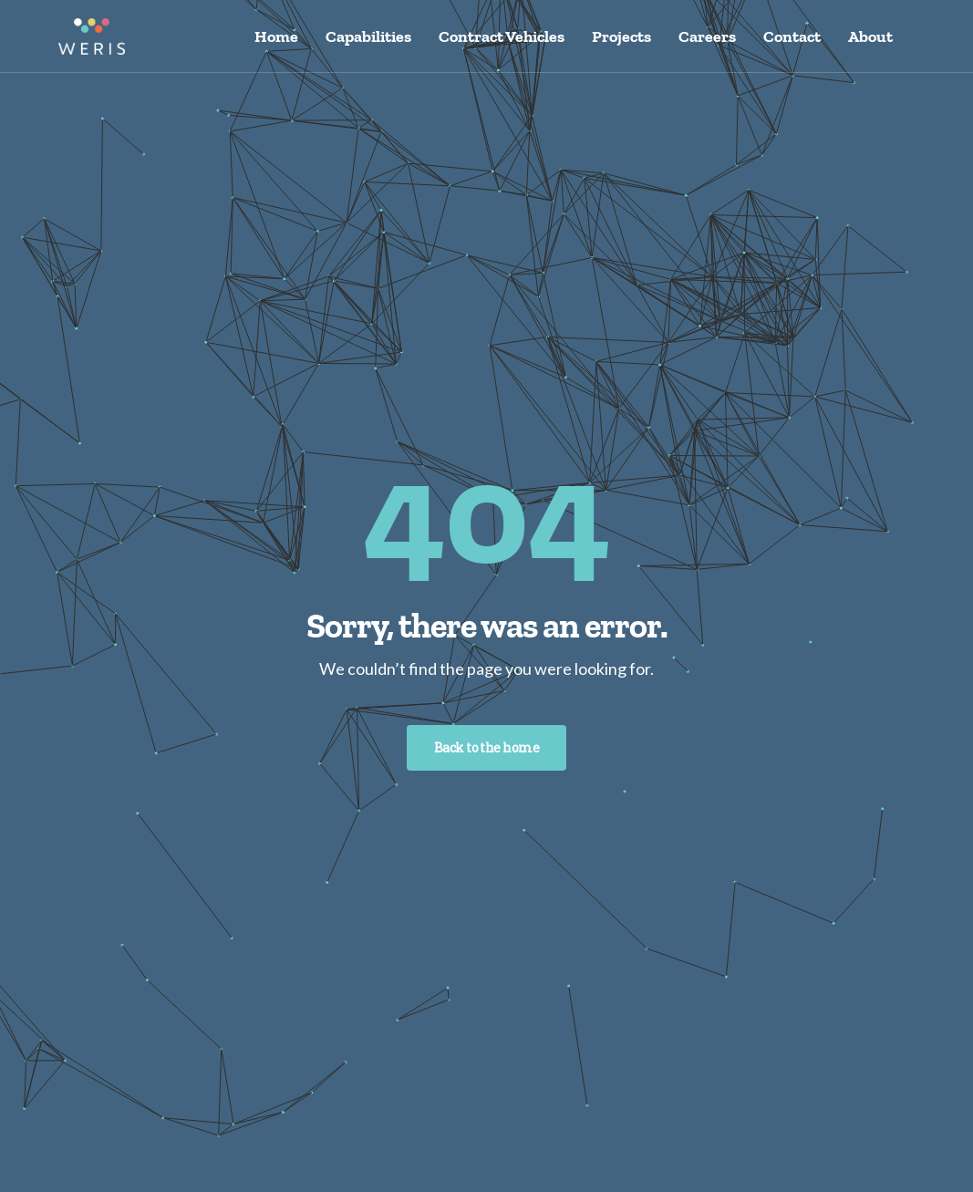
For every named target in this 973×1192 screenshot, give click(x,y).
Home (276, 36)
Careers (707, 36)
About (870, 36)
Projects (621, 36)
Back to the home (486, 747)
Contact (792, 36)
